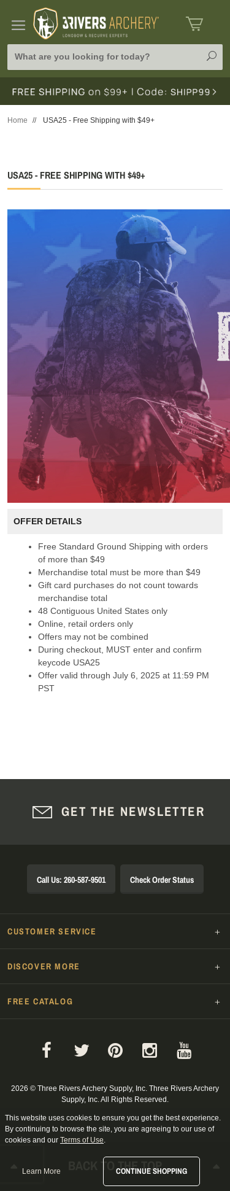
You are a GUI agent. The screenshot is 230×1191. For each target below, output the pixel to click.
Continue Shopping (151, 1171)
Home (17, 120)
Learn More (41, 1171)
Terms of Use (82, 1140)
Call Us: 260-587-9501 (71, 879)
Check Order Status (162, 879)
